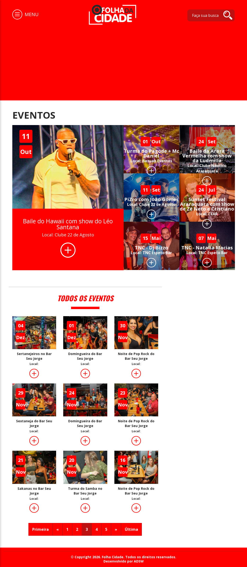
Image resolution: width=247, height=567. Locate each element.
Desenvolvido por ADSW (123, 561)
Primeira (40, 529)
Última (131, 529)
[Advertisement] (123, 60)
